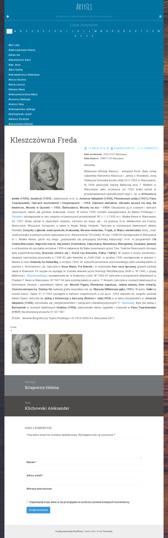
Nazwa (32, 462)
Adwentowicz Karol (20, 59)
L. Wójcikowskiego (35, 275)
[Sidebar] (7, 16)
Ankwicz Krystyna (19, 119)
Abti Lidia (14, 45)
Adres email (35, 475)
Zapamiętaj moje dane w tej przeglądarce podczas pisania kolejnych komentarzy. (79, 502)
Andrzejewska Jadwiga (22, 109)
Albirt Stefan (16, 69)
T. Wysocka (126, 302)
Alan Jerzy (15, 64)
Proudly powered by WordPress (69, 531)
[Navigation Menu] (160, 16)
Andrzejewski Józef (20, 114)
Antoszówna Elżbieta (21, 124)
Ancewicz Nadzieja (19, 99)
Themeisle (107, 531)
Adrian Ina (14, 55)
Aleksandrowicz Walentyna (24, 74)
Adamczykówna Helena (22, 50)
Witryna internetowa (39, 488)
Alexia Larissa (17, 84)
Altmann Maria (17, 89)
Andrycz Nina (16, 104)
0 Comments (149, 148)
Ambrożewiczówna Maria (23, 94)
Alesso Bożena (17, 79)
